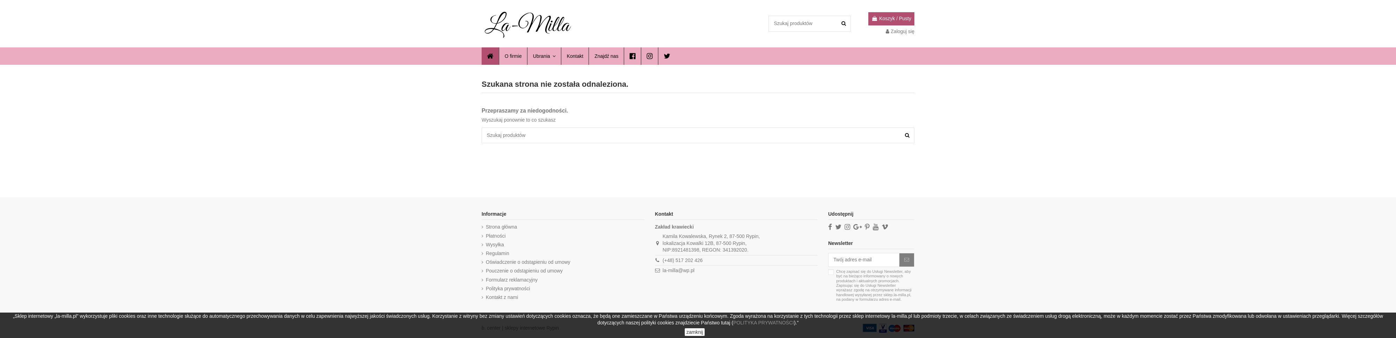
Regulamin (497, 253)
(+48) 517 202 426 (683, 260)
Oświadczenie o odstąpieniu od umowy (528, 262)
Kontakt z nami (502, 297)
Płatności (496, 236)
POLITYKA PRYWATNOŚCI (763, 322)
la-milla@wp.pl (679, 270)
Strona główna (501, 227)
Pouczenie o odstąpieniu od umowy (524, 271)
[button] (605, 56)
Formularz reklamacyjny (512, 280)
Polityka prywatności (508, 288)
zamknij (694, 332)
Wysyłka (495, 244)
